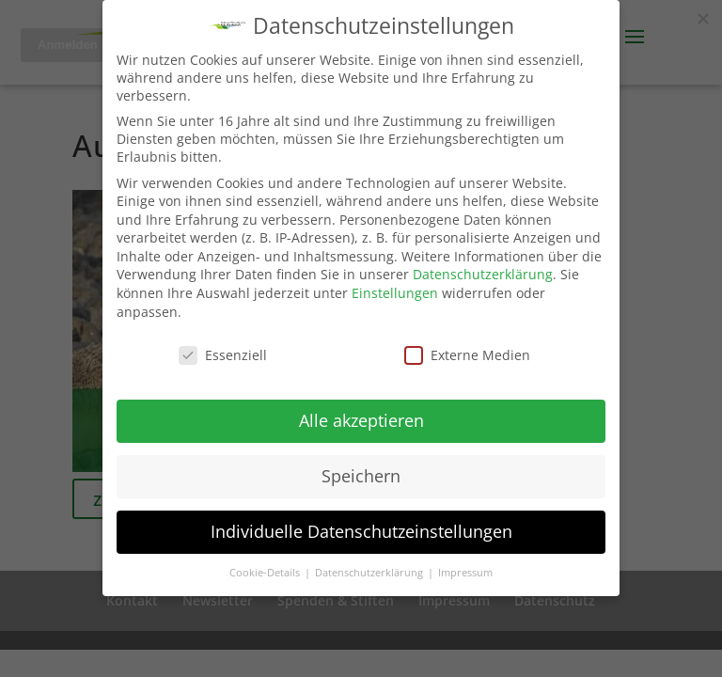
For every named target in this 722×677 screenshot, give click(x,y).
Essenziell (223, 355)
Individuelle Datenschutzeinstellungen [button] (361, 531)
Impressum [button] (465, 572)
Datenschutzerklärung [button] (370, 572)
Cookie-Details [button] (266, 572)
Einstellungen (395, 293)
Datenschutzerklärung (483, 274)
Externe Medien (467, 355)
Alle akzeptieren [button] (361, 420)
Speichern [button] (361, 475)
